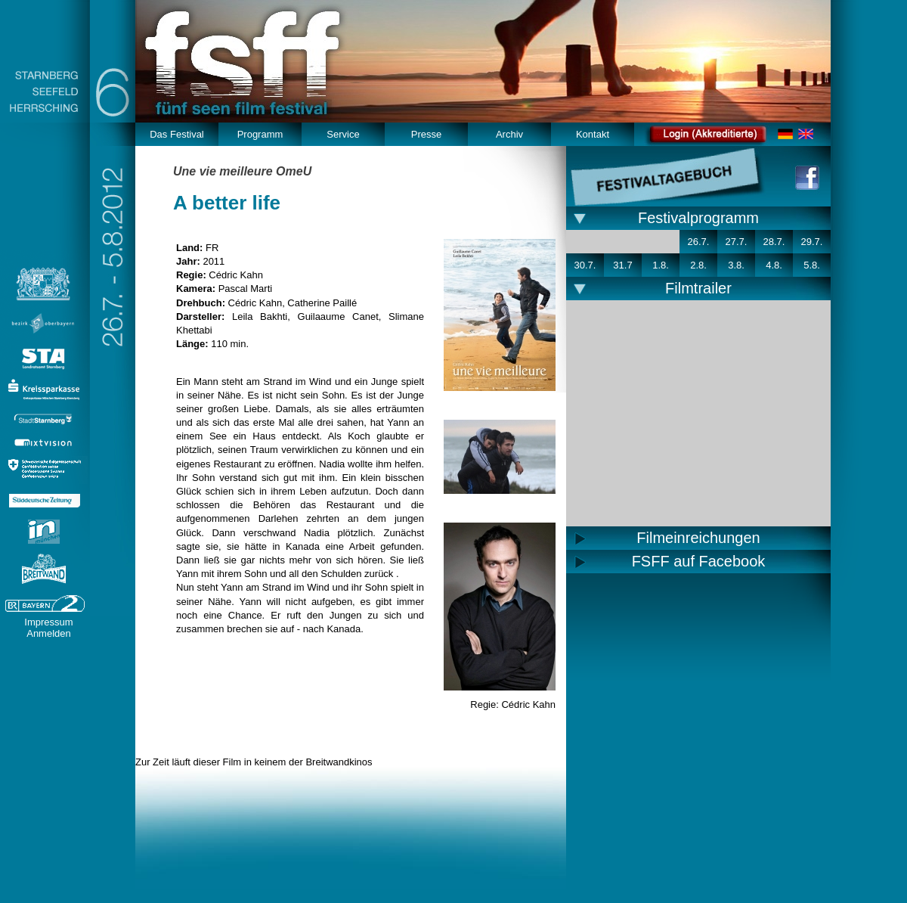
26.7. (699, 241)
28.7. (774, 241)
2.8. (698, 265)
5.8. (811, 265)
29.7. (812, 241)
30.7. (585, 265)
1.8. (660, 265)
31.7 (622, 265)
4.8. (774, 265)
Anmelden (48, 633)
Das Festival (177, 134)
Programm (260, 134)
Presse (426, 134)
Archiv (509, 134)
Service (343, 134)
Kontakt (592, 134)
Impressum (48, 622)
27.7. (737, 241)
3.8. (736, 265)
